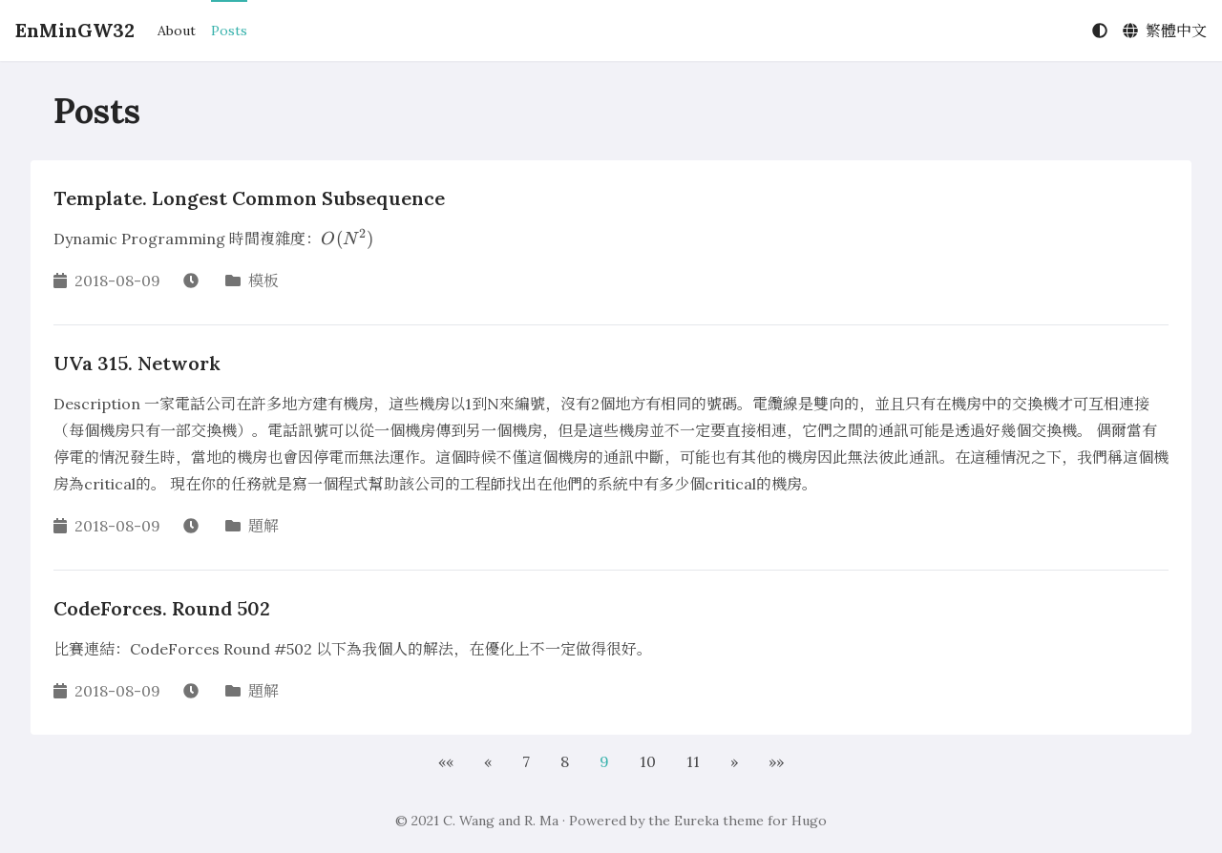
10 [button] (648, 761)
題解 (263, 525)
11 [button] (693, 761)
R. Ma (541, 820)
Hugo (809, 820)
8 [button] (564, 761)
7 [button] (526, 761)
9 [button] (604, 761)
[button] (446, 761)
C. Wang (469, 820)
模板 (263, 280)
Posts (229, 30)
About (177, 30)
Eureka (696, 820)
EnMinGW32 (75, 30)
